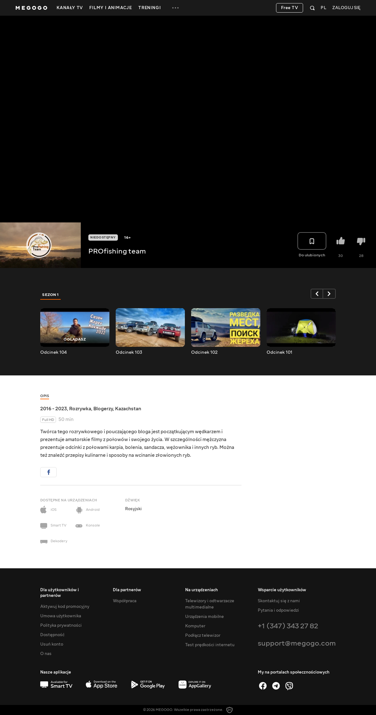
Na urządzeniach (201, 590)
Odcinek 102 (204, 352)
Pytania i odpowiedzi (278, 610)
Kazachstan (128, 409)
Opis (44, 396)
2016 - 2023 (53, 409)
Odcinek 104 (53, 352)
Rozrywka (80, 409)
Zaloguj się (346, 8)
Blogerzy (103, 409)
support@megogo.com (297, 643)
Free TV (289, 8)
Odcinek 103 (129, 352)
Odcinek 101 (279, 352)
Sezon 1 (50, 294)
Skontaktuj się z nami (279, 601)
